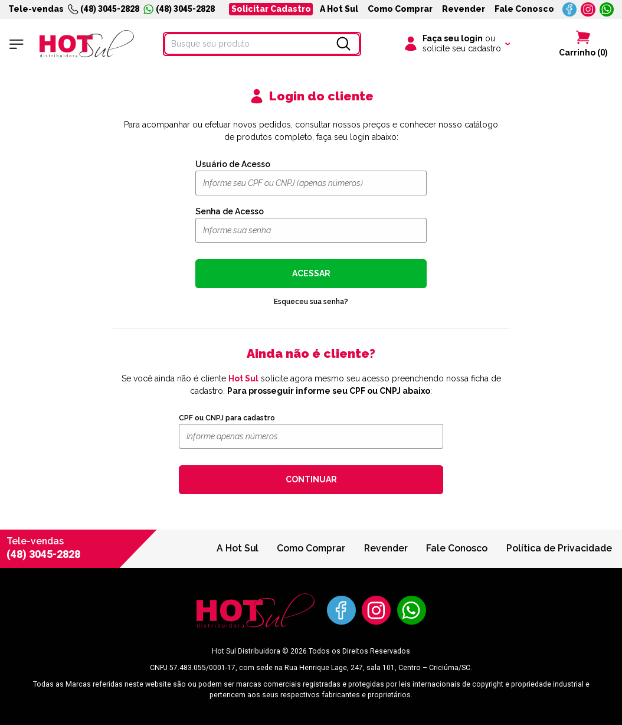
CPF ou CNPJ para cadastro (227, 418)
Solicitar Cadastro (271, 9)
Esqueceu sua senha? (311, 301)
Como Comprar (400, 9)
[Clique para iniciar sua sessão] (456, 44)
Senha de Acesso (229, 211)
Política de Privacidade (559, 548)
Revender (463, 9)
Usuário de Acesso (232, 164)
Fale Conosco (524, 9)
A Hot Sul (339, 9)
